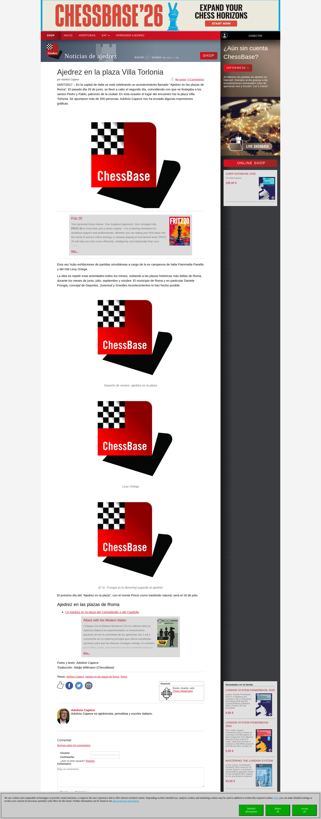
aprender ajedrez (130, 35)
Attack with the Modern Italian (104, 620)
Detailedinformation (251, 810)
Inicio (68, 35)
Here (276, 797)
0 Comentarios (196, 79)
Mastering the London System (249, 760)
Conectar (255, 35)
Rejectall (278, 810)
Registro (90, 761)
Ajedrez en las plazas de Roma (102, 676)
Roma (124, 676)
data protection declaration (126, 801)
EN (169, 57)
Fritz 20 (76, 218)
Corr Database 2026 (241, 173)
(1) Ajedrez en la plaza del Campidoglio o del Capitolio (102, 612)
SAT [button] (106, 35)
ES (173, 57)
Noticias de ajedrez (90, 56)
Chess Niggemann (183, 691)
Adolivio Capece (75, 676)
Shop (51, 35)
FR (177, 57)
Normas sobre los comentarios (73, 745)
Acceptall (304, 810)
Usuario (64, 753)
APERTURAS (87, 35)
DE (164, 57)
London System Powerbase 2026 (250, 690)
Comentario (64, 763)
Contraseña (67, 757)
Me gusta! (180, 79)
